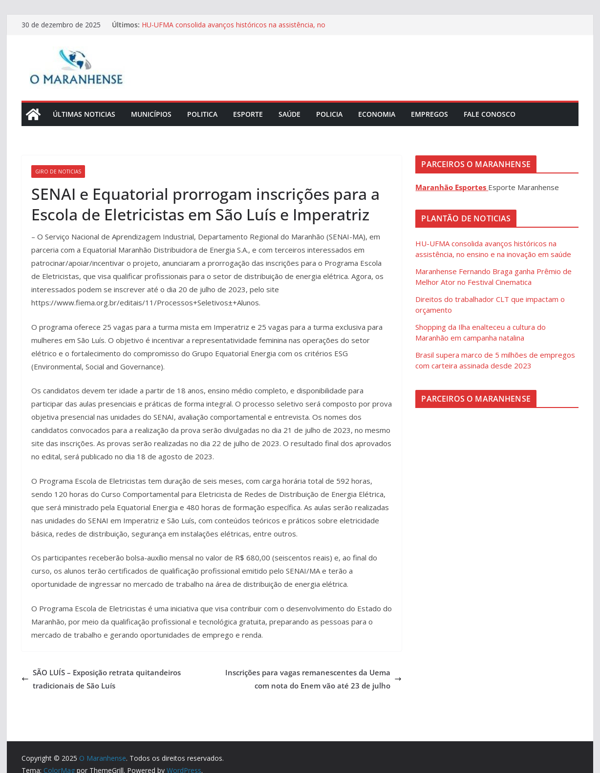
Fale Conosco (489, 114)
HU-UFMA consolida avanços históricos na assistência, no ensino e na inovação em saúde (233, 29)
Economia (376, 114)
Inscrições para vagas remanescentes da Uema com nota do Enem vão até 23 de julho (313, 678)
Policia (329, 114)
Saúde (289, 114)
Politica (202, 114)
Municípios (151, 114)
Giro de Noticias (58, 171)
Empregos (429, 114)
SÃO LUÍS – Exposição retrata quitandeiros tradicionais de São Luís (101, 678)
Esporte (248, 114)
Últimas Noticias (84, 114)
